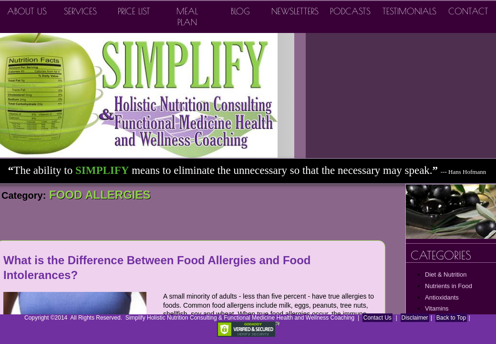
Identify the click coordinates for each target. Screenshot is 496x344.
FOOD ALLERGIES (98, 194)
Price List (134, 11)
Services (80, 11)
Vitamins (437, 308)
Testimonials (409, 11)
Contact (468, 11)
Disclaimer (415, 317)
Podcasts (350, 11)
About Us (27, 11)
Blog (240, 11)
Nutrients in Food (448, 286)
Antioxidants (442, 297)
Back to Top (451, 317)
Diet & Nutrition (445, 274)
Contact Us (377, 317)
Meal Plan (187, 16)
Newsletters (295, 11)
